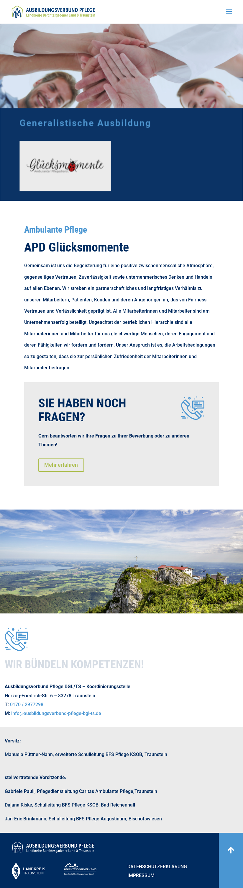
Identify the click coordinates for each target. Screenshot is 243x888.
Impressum (141, 876)
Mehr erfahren (61, 465)
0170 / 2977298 (26, 704)
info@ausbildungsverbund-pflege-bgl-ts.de (56, 713)
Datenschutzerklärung (157, 867)
